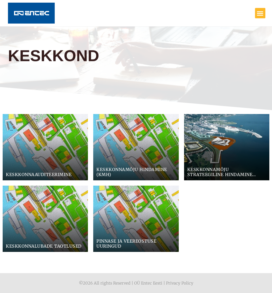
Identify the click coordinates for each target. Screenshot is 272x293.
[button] (260, 13)
